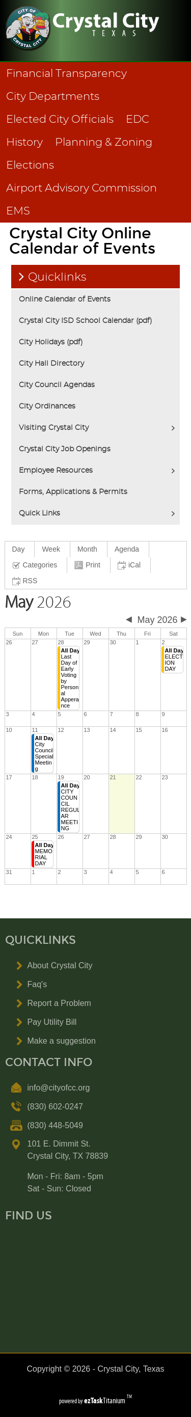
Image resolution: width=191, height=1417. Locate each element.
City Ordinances (47, 406)
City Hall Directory (51, 363)
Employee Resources (56, 470)
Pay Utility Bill (52, 1022)
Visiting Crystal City (54, 427)
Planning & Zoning (103, 142)
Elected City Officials (60, 119)
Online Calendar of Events (65, 299)
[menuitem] (20, 549)
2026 (38, 602)
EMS (18, 211)
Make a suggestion (62, 1041)
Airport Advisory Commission (81, 188)
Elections (30, 165)
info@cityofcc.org (59, 1087)
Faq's (37, 984)
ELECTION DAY (174, 659)
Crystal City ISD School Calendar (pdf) (85, 320)
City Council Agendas (57, 385)
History (24, 142)
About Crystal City (60, 965)
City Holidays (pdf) (51, 342)
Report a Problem (59, 1003)
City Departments (52, 96)
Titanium (105, 1400)
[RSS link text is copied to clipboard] (26, 581)
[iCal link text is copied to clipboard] (131, 565)
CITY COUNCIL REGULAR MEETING (70, 806)
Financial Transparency (66, 73)
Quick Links (39, 513)
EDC (137, 119)
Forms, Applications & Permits (73, 492)
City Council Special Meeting (44, 753)
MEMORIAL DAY (44, 854)
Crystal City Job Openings (65, 449)
